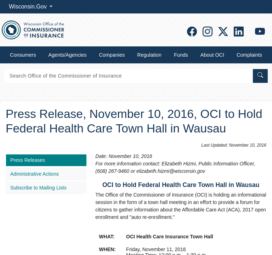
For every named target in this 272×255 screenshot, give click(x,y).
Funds (181, 55)
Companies (112, 55)
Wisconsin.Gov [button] (28, 7)
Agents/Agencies (68, 55)
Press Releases (27, 160)
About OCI (212, 55)
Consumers (23, 55)
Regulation (149, 55)
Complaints (249, 55)
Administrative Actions (34, 174)
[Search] (128, 76)
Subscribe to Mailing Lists (38, 188)
